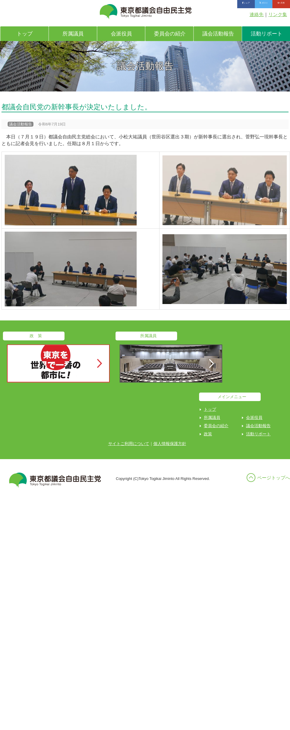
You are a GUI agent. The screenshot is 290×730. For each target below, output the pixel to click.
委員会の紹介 (170, 34)
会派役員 (121, 34)
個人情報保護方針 (169, 443)
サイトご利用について (128, 443)
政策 (208, 434)
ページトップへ (273, 477)
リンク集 (277, 14)
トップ (25, 34)
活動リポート (258, 434)
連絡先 (257, 14)
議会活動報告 (218, 34)
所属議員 (73, 34)
